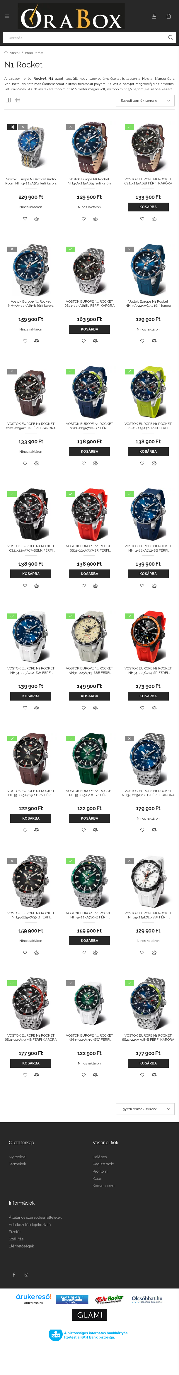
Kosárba (148, 207)
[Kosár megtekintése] (168, 16)
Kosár (97, 1178)
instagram (27, 1275)
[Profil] (154, 16)
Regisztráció (103, 1164)
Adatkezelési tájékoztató (30, 1225)
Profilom (100, 1171)
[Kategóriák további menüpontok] (7, 16)
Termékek (17, 1164)
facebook (14, 1275)
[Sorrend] (145, 100)
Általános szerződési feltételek (35, 1217)
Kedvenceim (104, 1186)
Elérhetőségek (21, 1246)
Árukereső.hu (33, 1303)
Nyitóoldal (18, 1157)
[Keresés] (89, 37)
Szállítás (16, 1239)
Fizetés (15, 1232)
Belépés (100, 1157)
